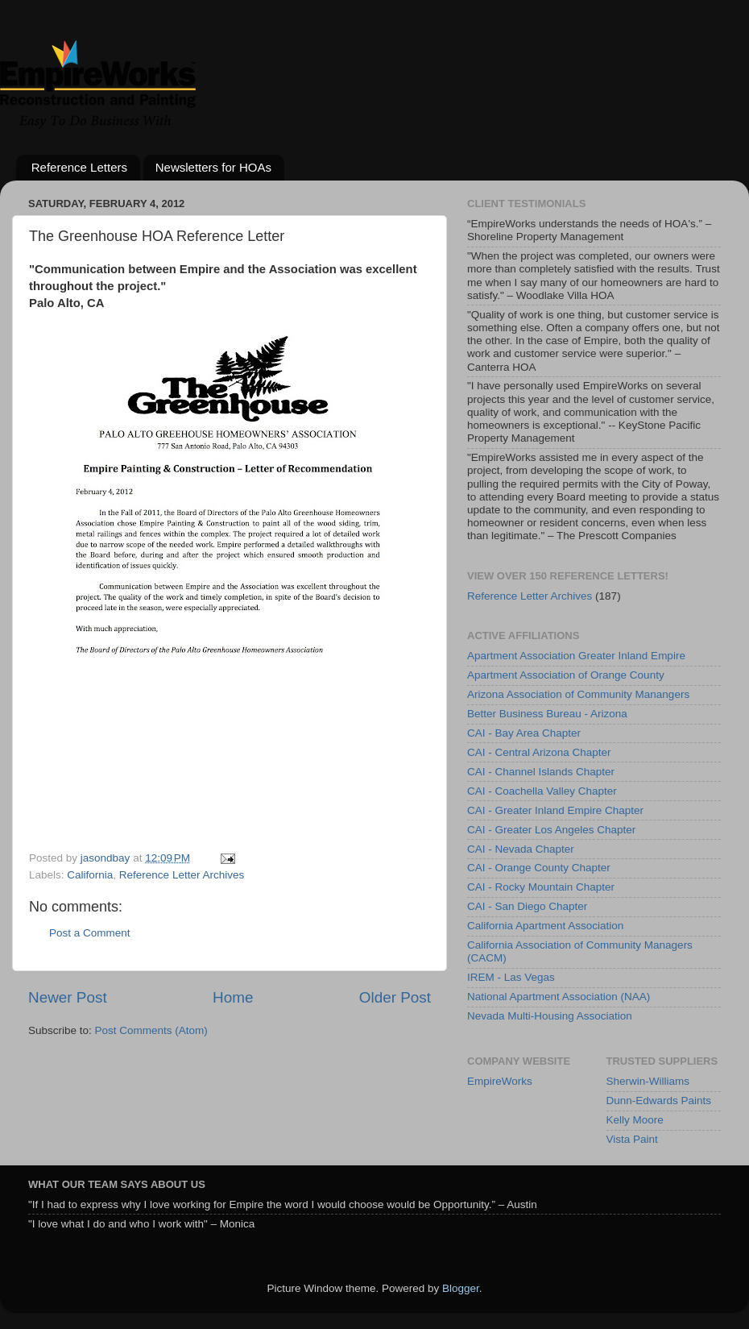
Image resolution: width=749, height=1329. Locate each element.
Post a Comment (89, 933)
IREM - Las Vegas (511, 977)
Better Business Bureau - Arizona (547, 714)
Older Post (395, 997)
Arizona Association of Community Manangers (578, 694)
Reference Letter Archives (181, 875)
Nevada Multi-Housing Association (549, 1016)
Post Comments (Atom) (151, 1030)
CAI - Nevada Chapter (520, 849)
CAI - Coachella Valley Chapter (542, 791)
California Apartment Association (545, 926)
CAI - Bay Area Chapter (524, 733)
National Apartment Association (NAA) (558, 997)
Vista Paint (632, 1139)
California (90, 875)
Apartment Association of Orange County (565, 675)
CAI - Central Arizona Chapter (539, 752)
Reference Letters (79, 167)
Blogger (460, 1288)
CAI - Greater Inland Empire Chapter (555, 810)
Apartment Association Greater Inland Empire (576, 656)
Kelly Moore (635, 1120)
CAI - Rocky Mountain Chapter (541, 887)
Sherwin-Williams (648, 1081)
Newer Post (67, 997)
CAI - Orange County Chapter (538, 868)
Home (233, 997)
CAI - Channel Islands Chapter (541, 772)
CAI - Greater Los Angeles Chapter (551, 830)
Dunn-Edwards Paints (659, 1100)
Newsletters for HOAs (213, 167)
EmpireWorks (499, 1081)
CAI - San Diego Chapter (527, 906)
